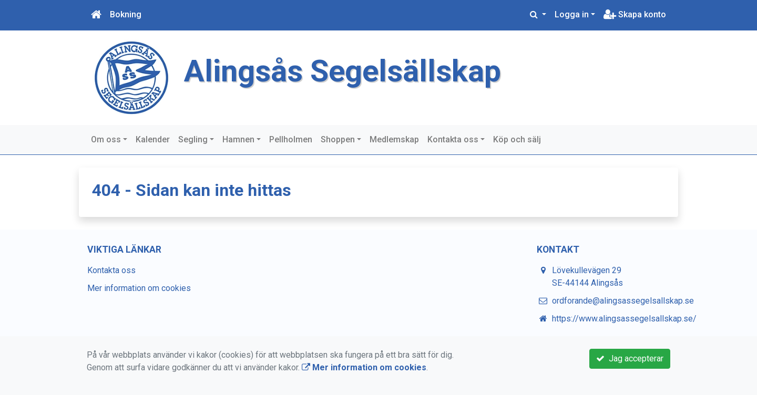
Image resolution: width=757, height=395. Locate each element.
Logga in (572, 14)
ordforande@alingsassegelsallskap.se (623, 301)
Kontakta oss (452, 139)
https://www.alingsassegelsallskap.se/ (624, 319)
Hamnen (238, 139)
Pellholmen (290, 139)
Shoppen (338, 139)
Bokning (125, 14)
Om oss (106, 139)
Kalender (153, 139)
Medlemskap (394, 139)
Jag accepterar (629, 358)
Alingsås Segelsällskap (342, 71)
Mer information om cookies (139, 288)
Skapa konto (634, 14)
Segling (193, 139)
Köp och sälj (517, 139)
